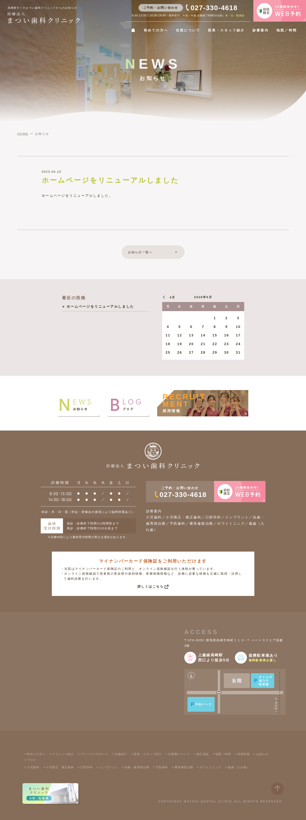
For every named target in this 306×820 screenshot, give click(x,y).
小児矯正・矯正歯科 (60, 767)
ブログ (31, 760)
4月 (172, 297)
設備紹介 (121, 754)
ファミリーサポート (94, 754)
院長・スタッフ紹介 (226, 30)
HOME (23, 133)
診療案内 (261, 30)
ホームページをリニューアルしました (100, 306)
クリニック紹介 (63, 754)
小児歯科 (33, 767)
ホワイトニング (211, 767)
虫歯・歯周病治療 (136, 767)
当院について (188, 30)
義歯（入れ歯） (239, 767)
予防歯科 (162, 767)
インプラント (108, 767)
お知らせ (262, 754)
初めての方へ (156, 30)
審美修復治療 (184, 767)
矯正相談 (202, 754)
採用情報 (243, 754)
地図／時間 (286, 30)
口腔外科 (86, 767)
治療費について (179, 754)
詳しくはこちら (151, 586)
